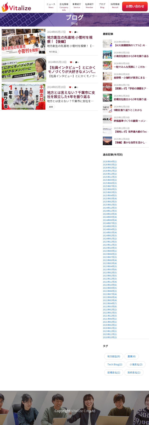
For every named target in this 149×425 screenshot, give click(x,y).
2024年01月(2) (110, 238)
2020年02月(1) (110, 324)
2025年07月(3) (110, 186)
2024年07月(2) (110, 223)
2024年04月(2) (110, 229)
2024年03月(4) (110, 232)
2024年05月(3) (110, 226)
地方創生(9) (113, 356)
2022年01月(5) (110, 312)
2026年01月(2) (110, 170)
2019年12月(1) (110, 331)
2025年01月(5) (110, 204)
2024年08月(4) (110, 219)
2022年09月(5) (110, 287)
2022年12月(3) (110, 278)
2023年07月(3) (110, 257)
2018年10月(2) (110, 337)
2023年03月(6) (110, 269)
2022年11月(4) (110, 281)
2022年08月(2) (110, 290)
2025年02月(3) (110, 201)
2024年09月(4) (110, 216)
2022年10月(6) (110, 284)
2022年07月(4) (110, 294)
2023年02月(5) (110, 272)
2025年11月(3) (110, 176)
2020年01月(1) (110, 327)
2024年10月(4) (110, 213)
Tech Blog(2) (114, 364)
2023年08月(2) (110, 253)
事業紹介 (76, 5)
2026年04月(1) (110, 161)
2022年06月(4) (110, 297)
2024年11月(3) (110, 210)
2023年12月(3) (110, 241)
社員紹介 (89, 5)
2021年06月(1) (110, 318)
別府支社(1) (134, 372)
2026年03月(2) (110, 164)
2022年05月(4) (110, 300)
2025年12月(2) (110, 173)
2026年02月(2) (110, 167)
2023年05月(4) (110, 263)
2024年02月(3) (110, 235)
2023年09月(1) (110, 250)
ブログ (102, 5)
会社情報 (64, 6)
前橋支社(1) (113, 372)
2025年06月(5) (110, 189)
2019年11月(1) (110, 334)
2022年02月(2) (110, 309)
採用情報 (115, 5)
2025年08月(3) (110, 182)
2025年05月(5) (110, 192)
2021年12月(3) (110, 315)
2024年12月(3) (110, 207)
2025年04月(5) (110, 195)
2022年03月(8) (110, 306)
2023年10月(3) (110, 247)
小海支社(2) (136, 364)
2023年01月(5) (110, 275)
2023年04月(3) (110, 266)
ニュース (51, 5)
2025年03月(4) (110, 198)
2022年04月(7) (110, 303)
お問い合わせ (135, 6)
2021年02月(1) (110, 321)
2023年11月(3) (110, 244)
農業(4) (131, 356)
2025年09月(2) (110, 179)
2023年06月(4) (110, 260)
